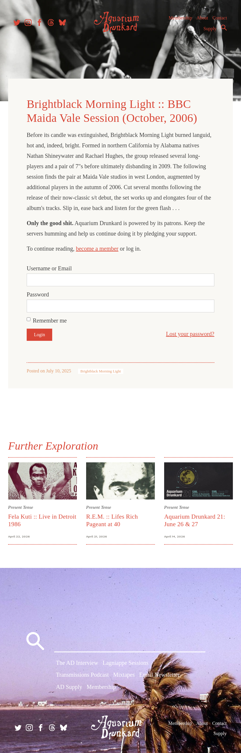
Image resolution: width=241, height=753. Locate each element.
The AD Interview (77, 663)
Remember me (51, 319)
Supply (208, 30)
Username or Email (50, 267)
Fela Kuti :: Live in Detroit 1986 (33, 519)
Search (222, 30)
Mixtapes (124, 674)
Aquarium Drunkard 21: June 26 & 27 (194, 519)
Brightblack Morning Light (101, 370)
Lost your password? (189, 333)
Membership (179, 20)
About (200, 20)
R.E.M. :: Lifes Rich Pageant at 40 (112, 519)
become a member (98, 248)
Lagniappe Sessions (125, 663)
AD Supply (69, 686)
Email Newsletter (159, 674)
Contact (218, 20)
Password (39, 293)
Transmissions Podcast (82, 674)
